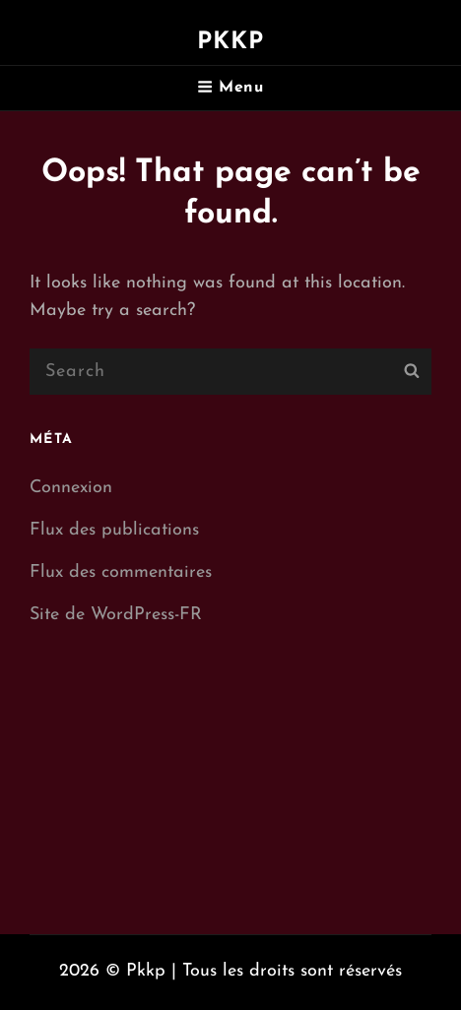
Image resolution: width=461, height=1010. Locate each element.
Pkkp (231, 42)
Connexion (71, 487)
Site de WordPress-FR (116, 614)
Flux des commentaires (121, 572)
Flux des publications (114, 530)
